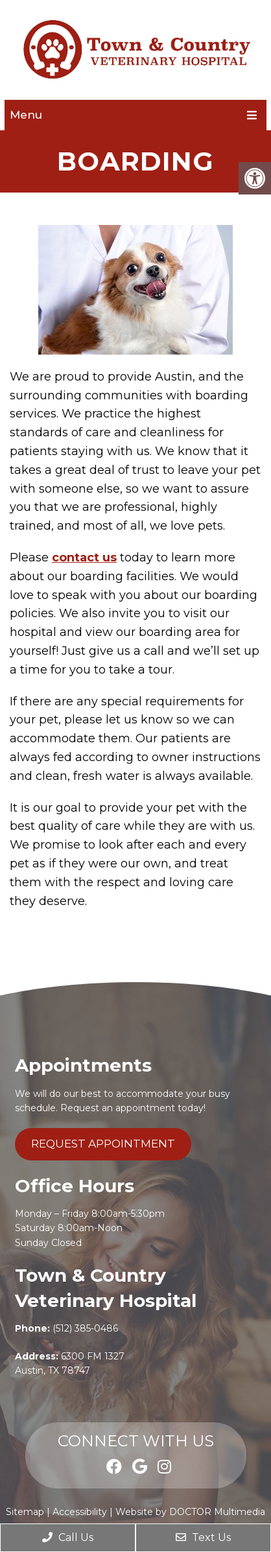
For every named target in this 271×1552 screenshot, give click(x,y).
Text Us (203, 1537)
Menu (26, 114)
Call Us (67, 1537)
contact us (84, 557)
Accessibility (80, 1512)
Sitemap (25, 1512)
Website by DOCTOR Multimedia (190, 1512)
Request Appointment (103, 1143)
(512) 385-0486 (85, 1328)
